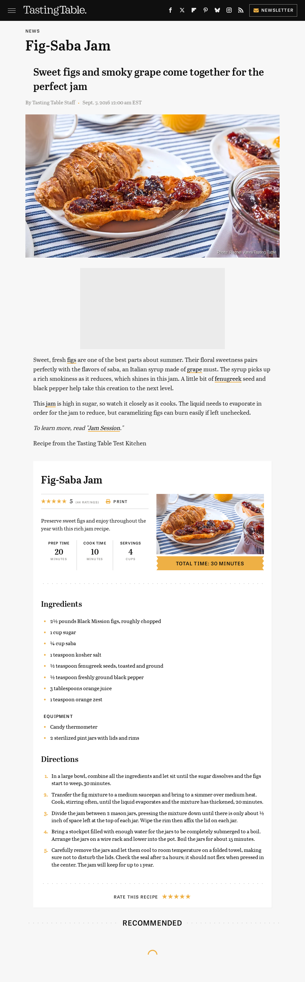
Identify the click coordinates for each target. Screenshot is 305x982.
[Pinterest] (205, 11)
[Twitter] (182, 11)
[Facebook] (170, 11)
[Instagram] (229, 11)
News (32, 31)
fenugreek (228, 378)
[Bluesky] (217, 11)
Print (116, 501)
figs (71, 359)
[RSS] (241, 11)
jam (51, 403)
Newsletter (273, 10)
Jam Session (104, 428)
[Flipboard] (194, 11)
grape (194, 369)
